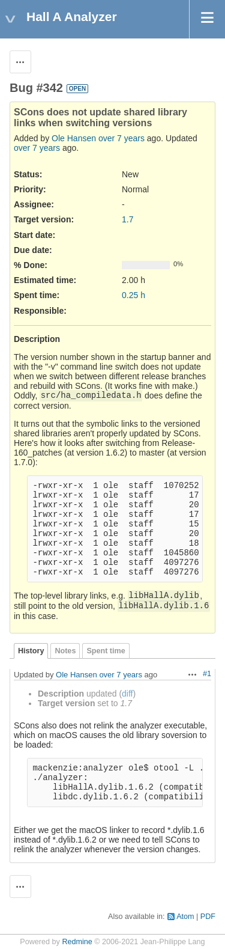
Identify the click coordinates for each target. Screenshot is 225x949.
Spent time (105, 651)
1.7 (127, 219)
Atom (185, 916)
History (31, 651)
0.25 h (133, 295)
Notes (65, 651)
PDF (207, 916)
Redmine (77, 942)
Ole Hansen (74, 138)
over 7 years (121, 138)
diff (127, 693)
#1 (207, 674)
